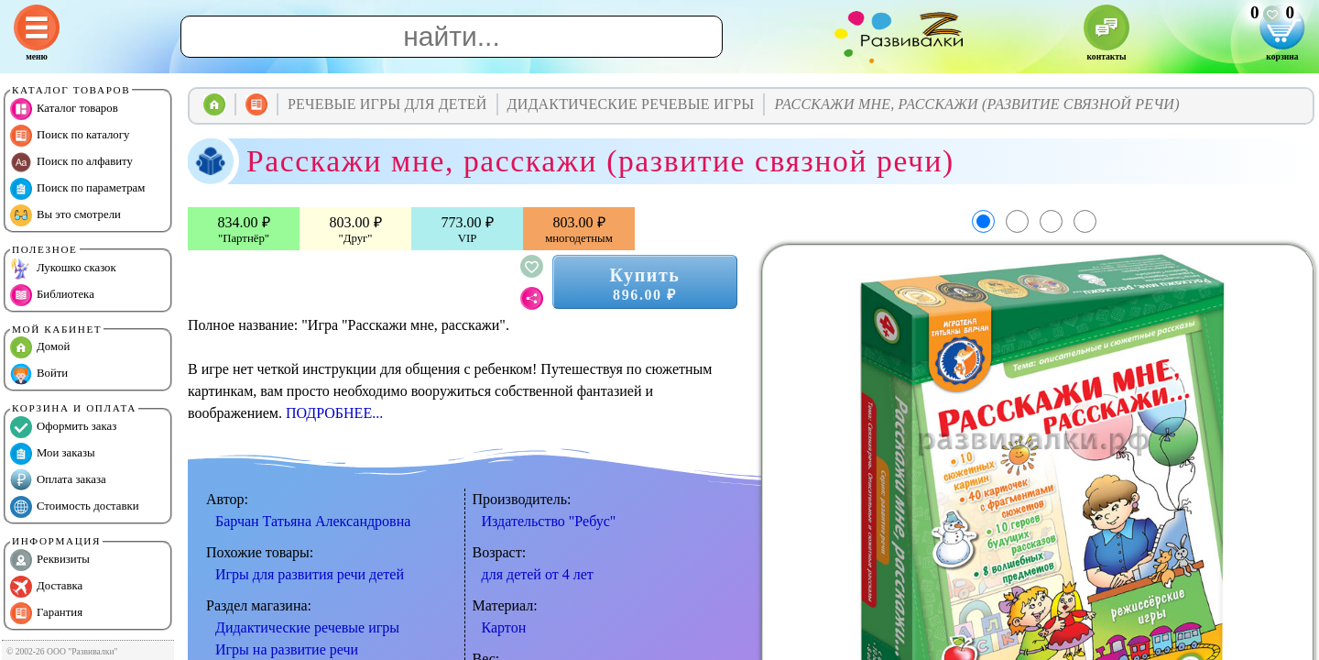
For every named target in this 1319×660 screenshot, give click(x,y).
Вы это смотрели (65, 215)
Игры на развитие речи (286, 649)
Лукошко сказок (63, 269)
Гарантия (46, 613)
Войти (39, 374)
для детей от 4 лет (538, 574)
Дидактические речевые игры (307, 627)
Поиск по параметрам (77, 189)
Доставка (46, 587)
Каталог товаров (64, 109)
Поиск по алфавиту (71, 162)
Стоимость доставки (74, 507)
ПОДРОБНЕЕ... (334, 413)
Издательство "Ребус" (549, 521)
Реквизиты (50, 560)
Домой (40, 347)
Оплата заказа (58, 480)
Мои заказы (52, 454)
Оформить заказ (63, 427)
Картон (504, 627)
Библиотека (52, 295)
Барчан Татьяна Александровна (312, 521)
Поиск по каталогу (69, 136)
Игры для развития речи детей (309, 574)
